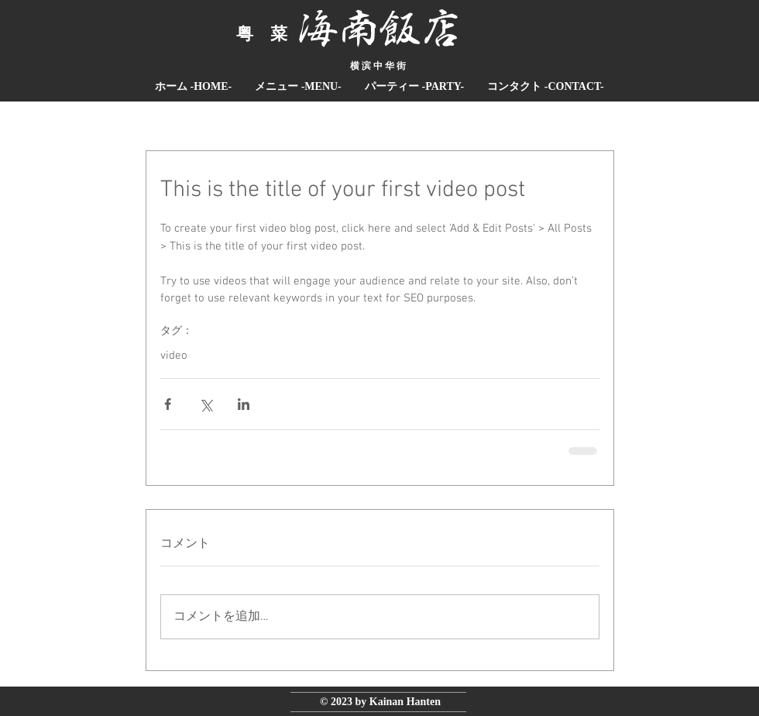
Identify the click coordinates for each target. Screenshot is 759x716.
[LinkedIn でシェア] (243, 404)
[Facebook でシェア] (167, 404)
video (173, 356)
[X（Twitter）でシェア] (205, 404)
